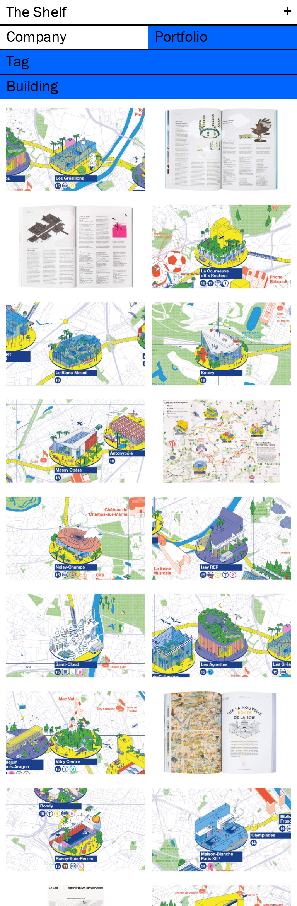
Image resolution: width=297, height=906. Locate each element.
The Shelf (36, 11)
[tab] (74, 37)
